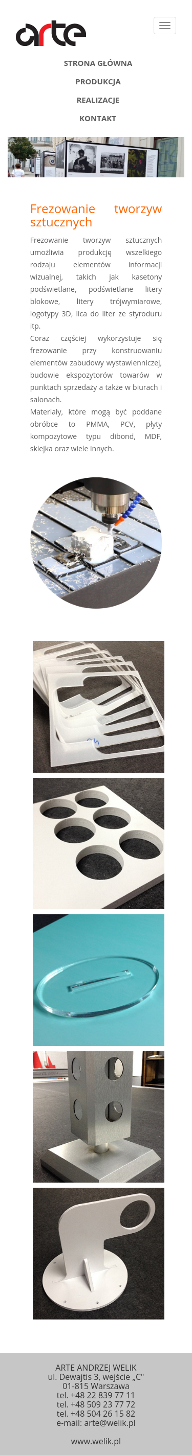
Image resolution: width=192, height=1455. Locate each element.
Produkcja (98, 79)
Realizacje (97, 98)
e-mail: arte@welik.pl (96, 1422)
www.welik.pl (96, 1441)
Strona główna (98, 61)
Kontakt (97, 116)
